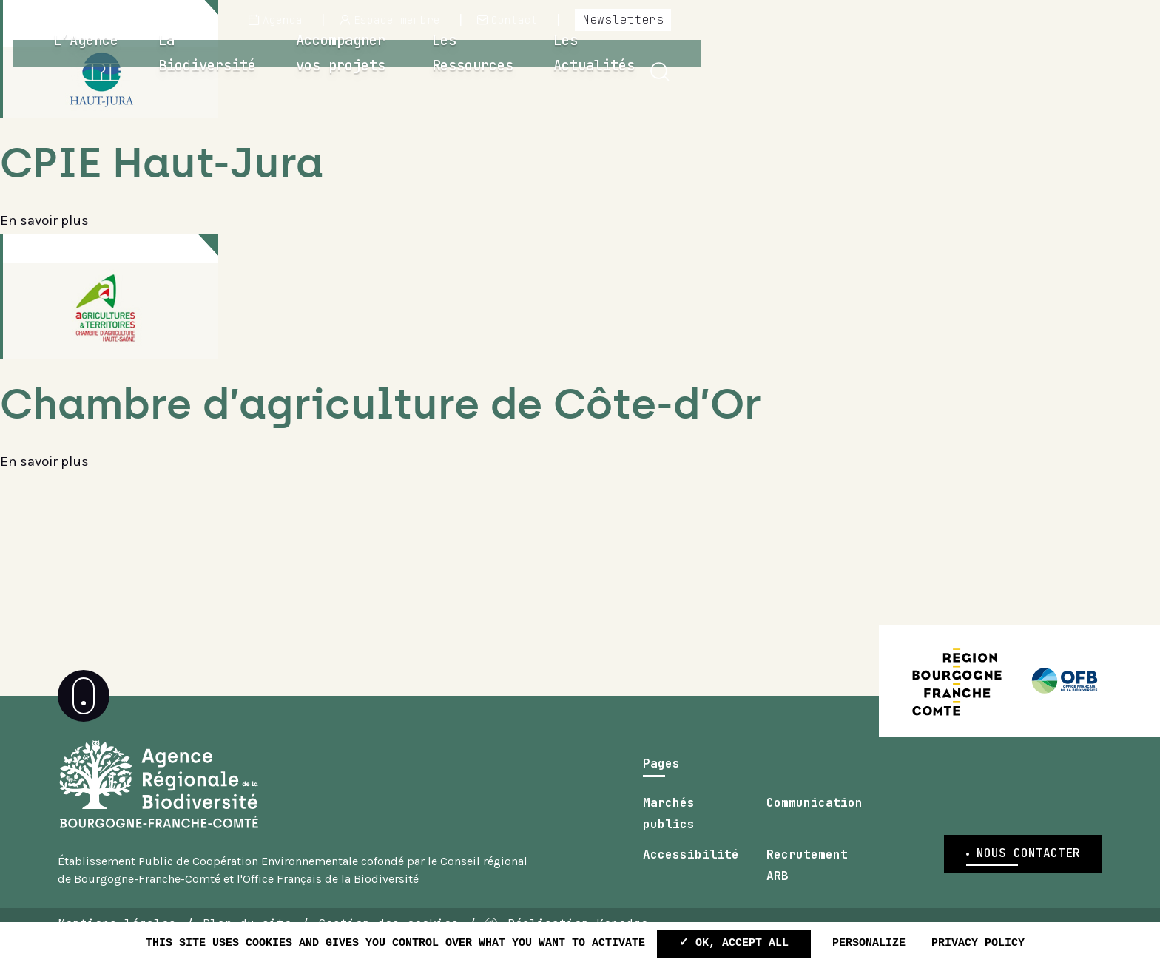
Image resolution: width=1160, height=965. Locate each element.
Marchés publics (669, 836)
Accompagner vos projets (692, 69)
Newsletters (1082, 20)
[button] (1119, 72)
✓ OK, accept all (734, 943)
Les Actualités (1037, 69)
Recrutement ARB (807, 888)
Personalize (869, 943)
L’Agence (364, 69)
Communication (814, 825)
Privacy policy (978, 943)
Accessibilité (691, 877)
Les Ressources (883, 69)
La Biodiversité (498, 69)
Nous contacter (1028, 891)
